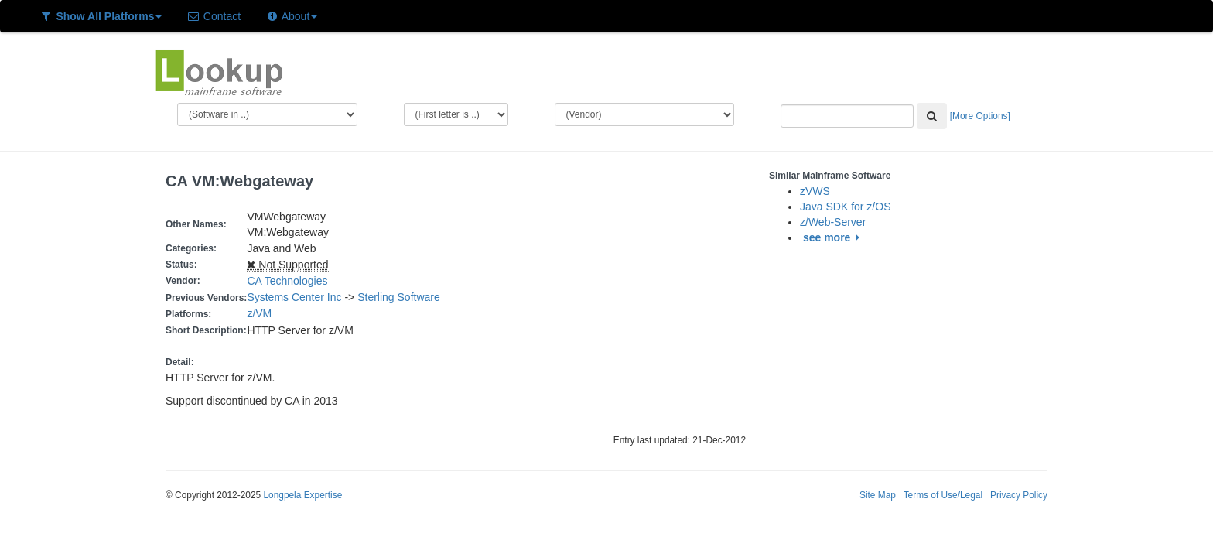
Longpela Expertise (302, 495)
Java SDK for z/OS (845, 206)
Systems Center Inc (294, 297)
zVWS (815, 191)
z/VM (262, 313)
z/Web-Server (833, 222)
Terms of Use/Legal (943, 495)
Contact (213, 16)
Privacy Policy (1018, 495)
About (291, 16)
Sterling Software (398, 297)
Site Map (877, 495)
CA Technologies (287, 281)
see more (833, 237)
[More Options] (980, 116)
